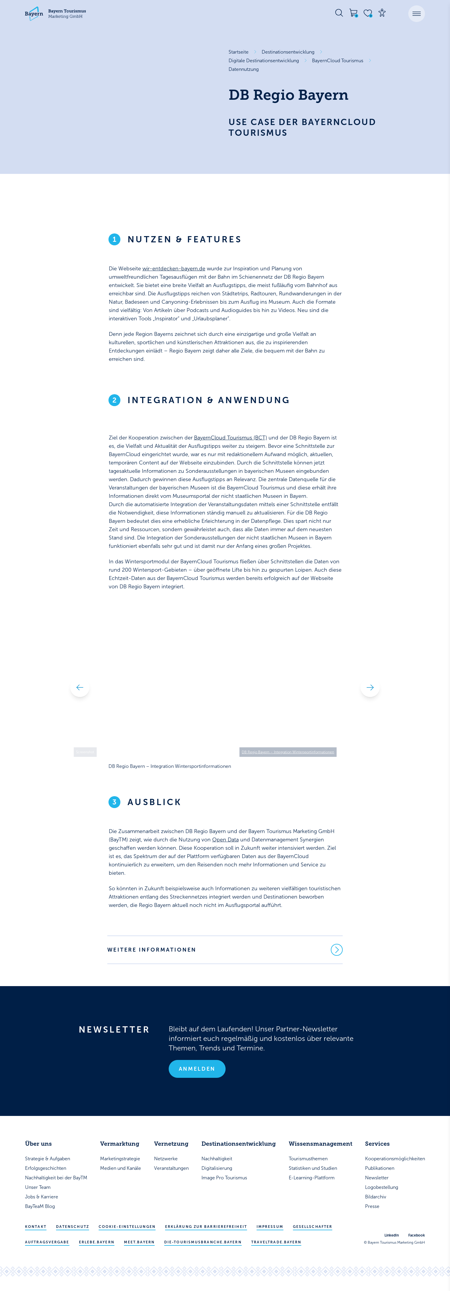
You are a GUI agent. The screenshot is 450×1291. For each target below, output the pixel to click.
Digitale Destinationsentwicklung (264, 60)
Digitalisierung (216, 1168)
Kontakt (35, 1227)
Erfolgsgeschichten (45, 1168)
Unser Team (38, 1187)
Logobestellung (381, 1187)
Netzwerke (166, 1158)
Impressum (270, 1227)
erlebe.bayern (96, 1242)
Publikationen (379, 1168)
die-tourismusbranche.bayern (203, 1242)
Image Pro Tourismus (224, 1178)
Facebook (416, 1235)
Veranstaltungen (171, 1168)
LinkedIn (391, 1235)
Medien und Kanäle (120, 1168)
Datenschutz (72, 1227)
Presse (372, 1206)
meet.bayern (139, 1242)
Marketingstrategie (120, 1158)
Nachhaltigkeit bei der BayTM (56, 1178)
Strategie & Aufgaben (47, 1158)
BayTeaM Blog (40, 1206)
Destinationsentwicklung (288, 52)
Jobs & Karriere (41, 1197)
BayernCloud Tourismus (337, 60)
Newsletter (377, 1178)
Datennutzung (244, 69)
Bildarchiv (375, 1197)
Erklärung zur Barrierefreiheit (206, 1227)
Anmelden (197, 1069)
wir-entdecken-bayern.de (173, 268)
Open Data (225, 839)
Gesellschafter (312, 1227)
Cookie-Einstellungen (127, 1227)
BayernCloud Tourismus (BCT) (230, 437)
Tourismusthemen (308, 1158)
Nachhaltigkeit (216, 1158)
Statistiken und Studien (313, 1168)
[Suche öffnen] (339, 13)
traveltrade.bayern (276, 1242)
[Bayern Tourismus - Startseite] (55, 14)
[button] (416, 13)
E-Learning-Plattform (312, 1178)
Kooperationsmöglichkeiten (395, 1158)
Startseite (239, 52)
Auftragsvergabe (47, 1242)
